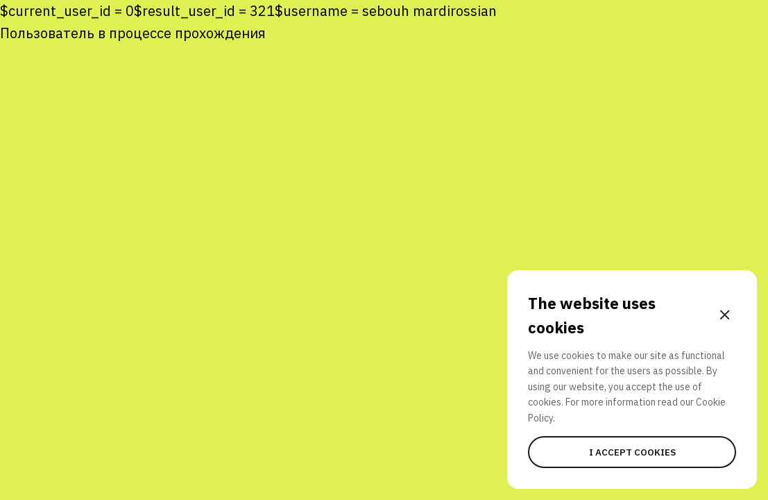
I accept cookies (632, 452)
